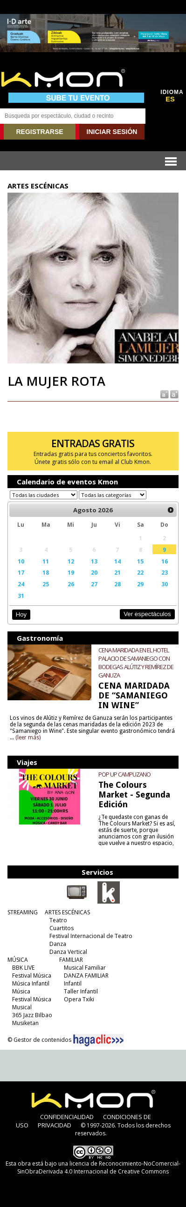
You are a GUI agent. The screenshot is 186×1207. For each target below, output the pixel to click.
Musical (22, 1007)
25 (45, 584)
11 (45, 561)
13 (94, 561)
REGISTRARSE (39, 131)
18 (45, 572)
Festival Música (31, 975)
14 (117, 561)
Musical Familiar (85, 968)
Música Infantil (30, 983)
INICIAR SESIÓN (112, 131)
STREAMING (22, 912)
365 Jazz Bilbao (32, 1015)
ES (170, 99)
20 (94, 572)
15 (140, 561)
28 (117, 584)
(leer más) (28, 737)
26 (71, 584)
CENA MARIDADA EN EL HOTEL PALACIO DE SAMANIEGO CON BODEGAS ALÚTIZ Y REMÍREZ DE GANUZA (135, 662)
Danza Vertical (68, 952)
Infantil (73, 983)
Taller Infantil (81, 991)
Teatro (58, 920)
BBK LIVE (23, 968)
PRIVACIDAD (54, 1125)
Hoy (21, 614)
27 (94, 584)
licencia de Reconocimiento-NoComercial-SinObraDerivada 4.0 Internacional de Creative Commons (98, 1167)
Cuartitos (61, 928)
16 (164, 561)
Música (21, 991)
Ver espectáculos (147, 613)
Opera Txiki (79, 999)
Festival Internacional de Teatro (90, 936)
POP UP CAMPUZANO (124, 774)
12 (71, 561)
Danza (57, 944)
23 (164, 572)
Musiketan (25, 1023)
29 (140, 584)
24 (21, 584)
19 (71, 572)
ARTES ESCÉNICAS (67, 912)
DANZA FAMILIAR (86, 975)
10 (21, 561)
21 (117, 572)
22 (140, 572)
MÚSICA (17, 960)
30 (164, 584)
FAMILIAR (71, 960)
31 (21, 595)
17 (21, 572)
